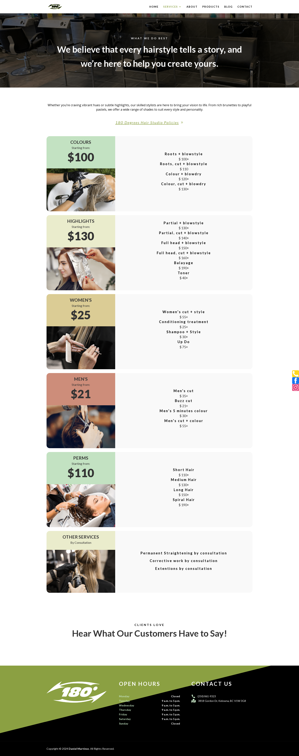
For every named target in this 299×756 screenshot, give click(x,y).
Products (210, 6)
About (192, 6)
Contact (244, 6)
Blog (228, 6)
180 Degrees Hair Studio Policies (147, 122)
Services (170, 6)
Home (153, 6)
